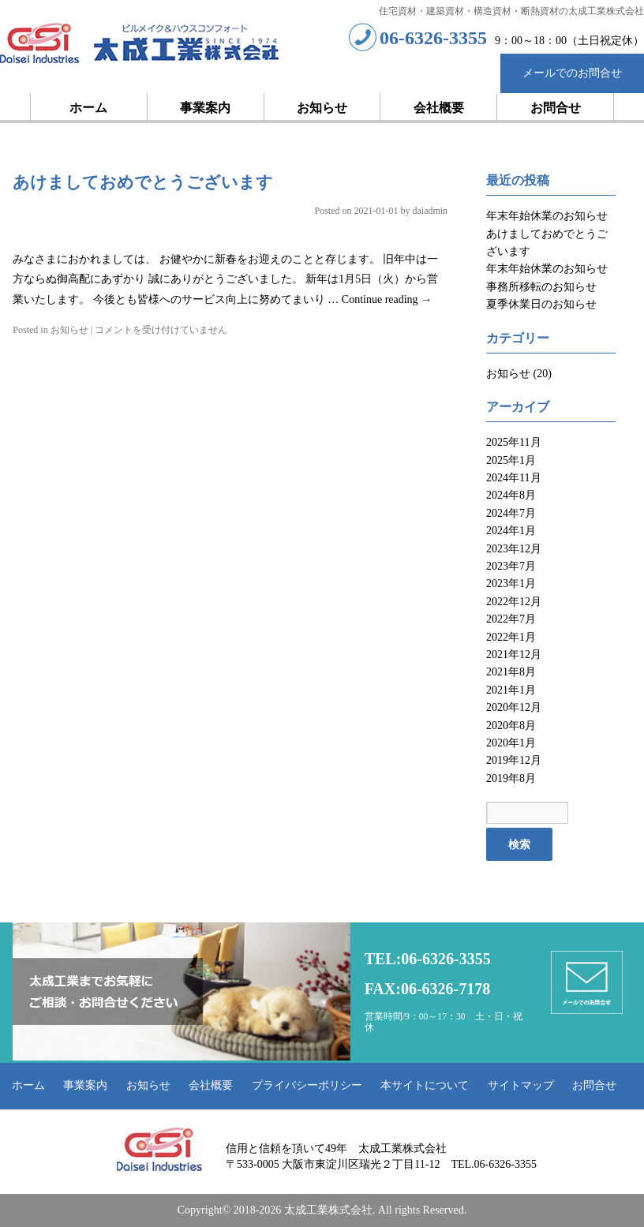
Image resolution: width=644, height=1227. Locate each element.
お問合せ (555, 107)
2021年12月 (513, 654)
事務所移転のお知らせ (541, 287)
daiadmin (429, 210)
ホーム (88, 107)
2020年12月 (513, 707)
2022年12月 (513, 602)
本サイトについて (424, 1085)
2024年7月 (511, 513)
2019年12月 (513, 760)
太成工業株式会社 (140, 44)
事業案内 (205, 107)
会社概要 (439, 107)
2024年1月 (511, 531)
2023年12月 (513, 549)
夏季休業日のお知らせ (541, 304)
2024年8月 (511, 495)
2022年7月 (511, 619)
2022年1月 (511, 637)
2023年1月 (511, 583)
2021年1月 (511, 690)
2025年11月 (513, 442)
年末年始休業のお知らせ (547, 216)
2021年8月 (511, 672)
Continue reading (387, 299)
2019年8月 (511, 778)
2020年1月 (511, 743)
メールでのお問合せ (572, 73)
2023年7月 (511, 566)
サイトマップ (521, 1085)
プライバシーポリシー (307, 1085)
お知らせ (322, 107)
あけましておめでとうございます (143, 182)
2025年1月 (511, 460)
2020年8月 (511, 725)
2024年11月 (513, 478)
